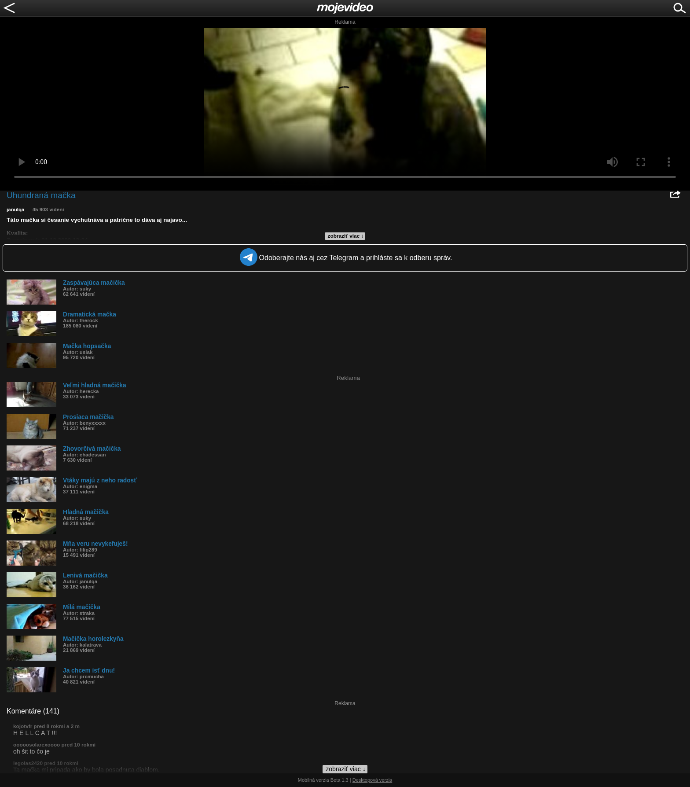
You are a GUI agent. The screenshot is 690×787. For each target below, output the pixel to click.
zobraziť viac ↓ (346, 236)
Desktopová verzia (372, 780)
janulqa (15, 209)
